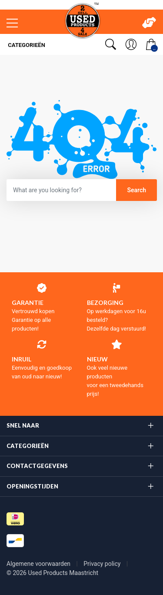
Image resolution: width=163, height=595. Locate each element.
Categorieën (26, 45)
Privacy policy (102, 563)
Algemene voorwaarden (39, 563)
